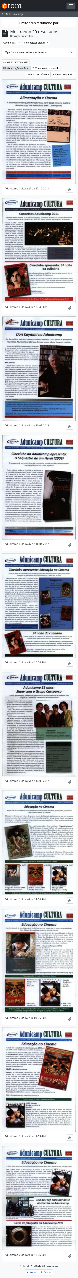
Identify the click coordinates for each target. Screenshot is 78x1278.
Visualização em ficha (16, 68)
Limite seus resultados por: (39, 23)
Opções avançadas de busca (26, 52)
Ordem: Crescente (63, 74)
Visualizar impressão (15, 61)
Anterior (32, 1272)
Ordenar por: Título (37, 74)
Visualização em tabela (45, 68)
